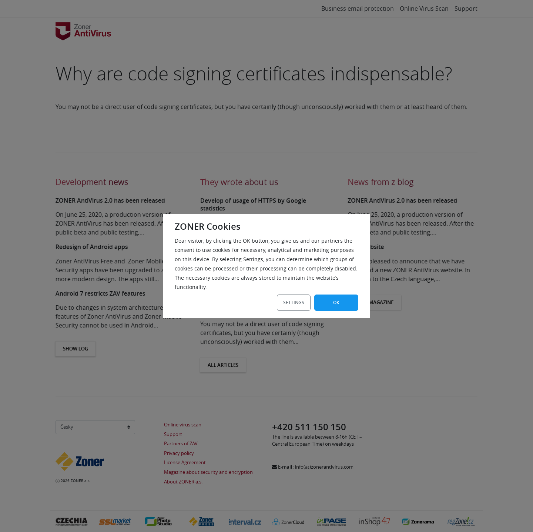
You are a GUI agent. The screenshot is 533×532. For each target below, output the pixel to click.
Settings (293, 302)
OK (336, 302)
